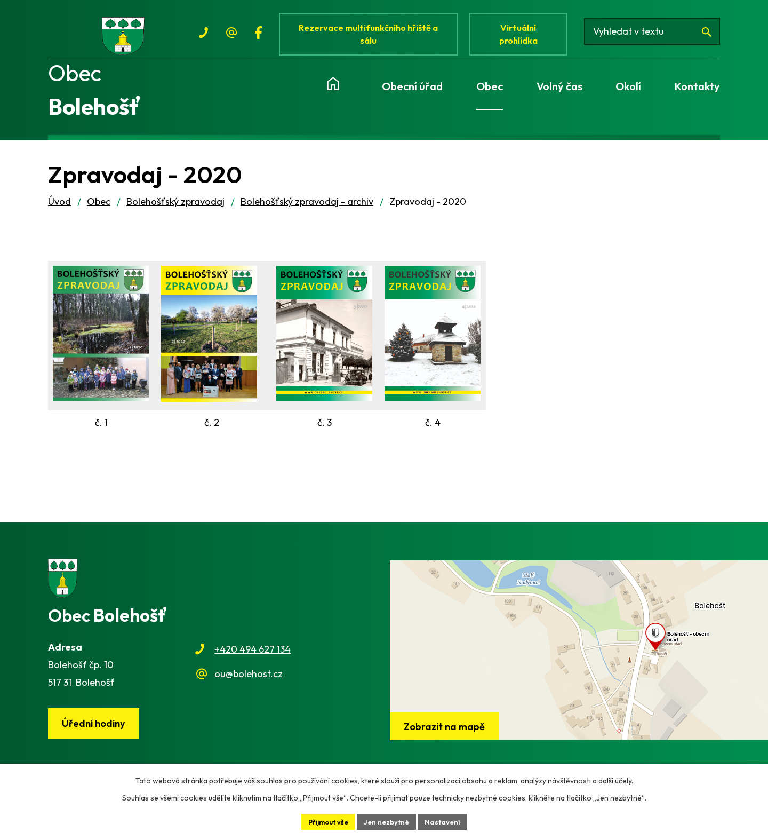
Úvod (59, 211)
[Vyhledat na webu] (657, 36)
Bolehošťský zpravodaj (175, 211)
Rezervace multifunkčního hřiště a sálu (371, 36)
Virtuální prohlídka (525, 36)
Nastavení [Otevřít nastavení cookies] (447, 821)
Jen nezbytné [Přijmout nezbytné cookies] (388, 821)
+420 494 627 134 (252, 659)
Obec (98, 211)
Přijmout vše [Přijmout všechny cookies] (325, 821)
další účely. (615, 779)
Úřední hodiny (96, 733)
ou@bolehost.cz (248, 683)
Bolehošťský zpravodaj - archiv (307, 211)
